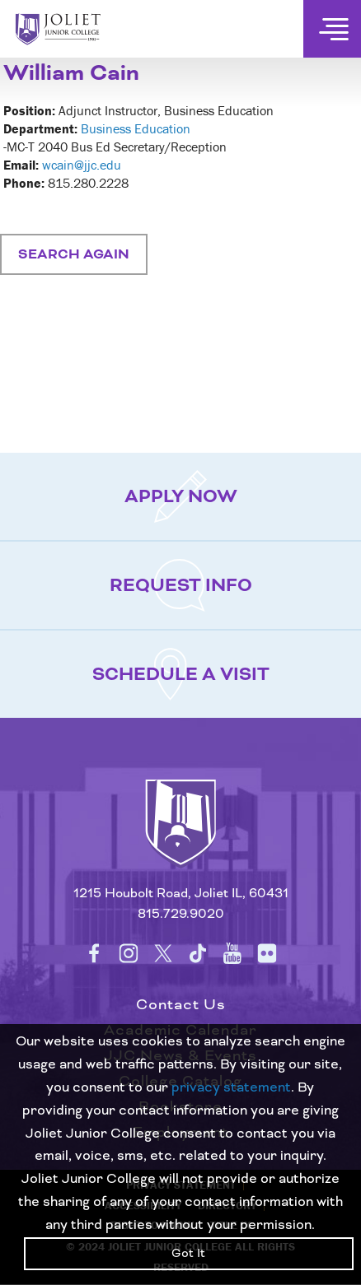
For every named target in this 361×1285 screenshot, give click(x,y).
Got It (188, 1253)
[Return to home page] (180, 837)
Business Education (135, 128)
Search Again (73, 254)
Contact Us (181, 1004)
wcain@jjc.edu (81, 164)
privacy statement (231, 1087)
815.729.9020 (181, 914)
